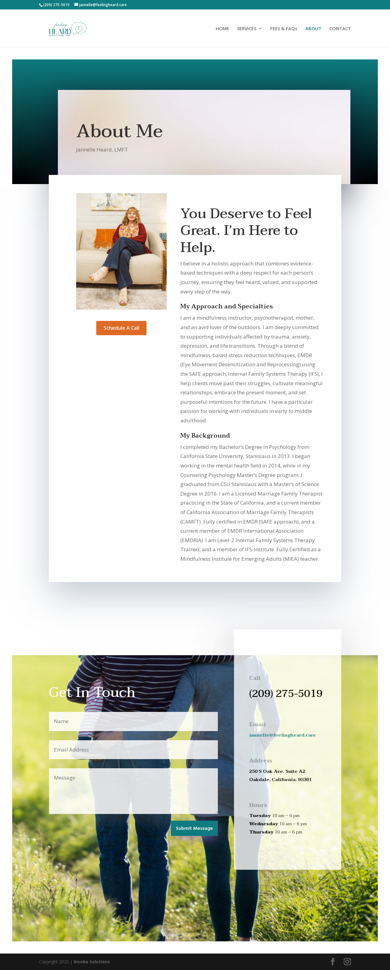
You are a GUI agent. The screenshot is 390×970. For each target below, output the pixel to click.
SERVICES (246, 28)
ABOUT (313, 28)
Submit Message (194, 829)
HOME (222, 28)
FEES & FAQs (283, 28)
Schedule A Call (121, 328)
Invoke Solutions (92, 962)
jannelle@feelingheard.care (282, 735)
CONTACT (340, 28)
